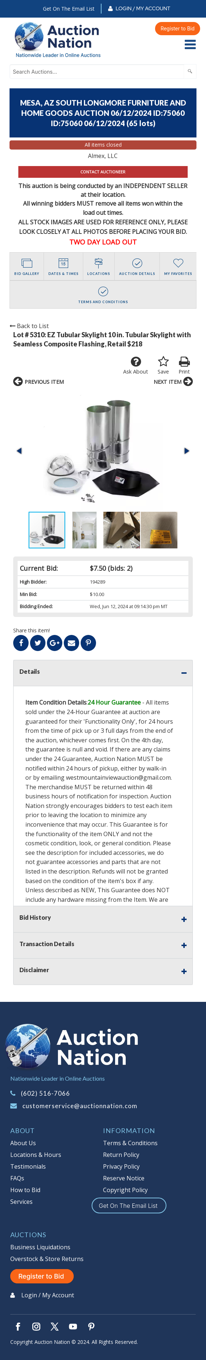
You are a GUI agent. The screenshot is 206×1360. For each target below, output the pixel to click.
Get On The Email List (69, 8)
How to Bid (25, 1190)
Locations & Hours (35, 1155)
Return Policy (121, 1155)
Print (184, 365)
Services (21, 1202)
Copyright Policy (125, 1190)
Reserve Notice (123, 1178)
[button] (20, 451)
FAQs (17, 1178)
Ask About (135, 365)
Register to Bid (178, 29)
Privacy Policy (121, 1166)
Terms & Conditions (130, 1143)
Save (163, 365)
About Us (23, 1143)
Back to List (29, 326)
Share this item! (31, 630)
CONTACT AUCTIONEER (102, 171)
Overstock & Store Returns (47, 1259)
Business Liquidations (40, 1247)
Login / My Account (142, 8)
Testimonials (28, 1166)
